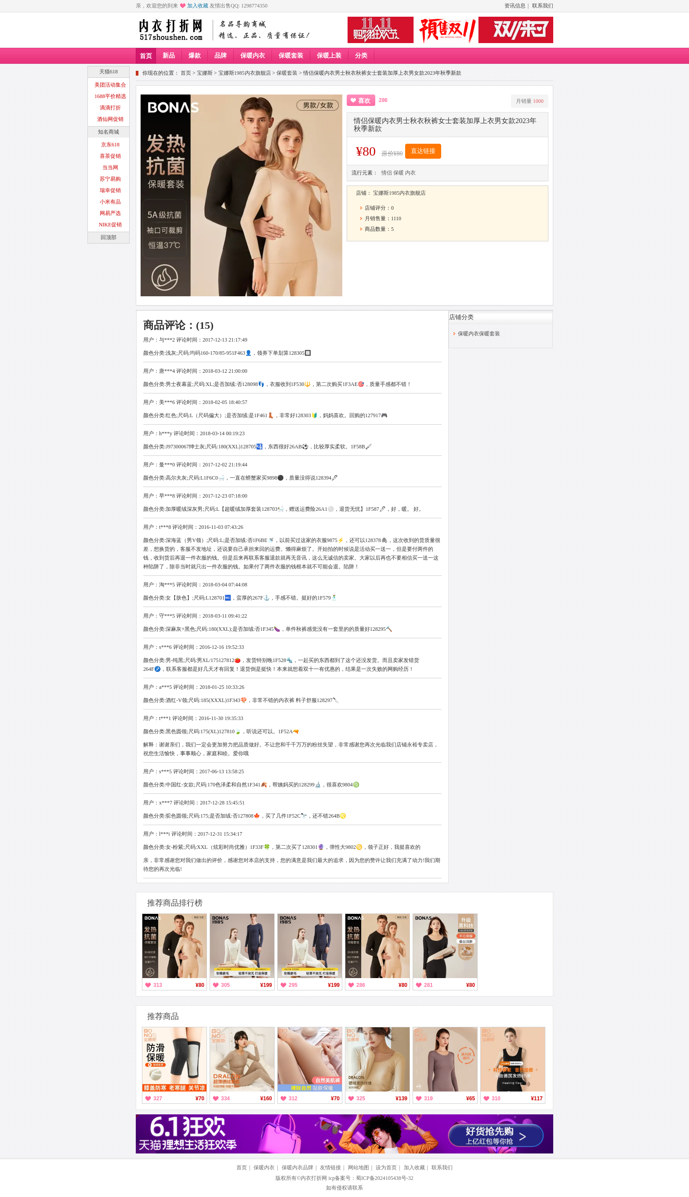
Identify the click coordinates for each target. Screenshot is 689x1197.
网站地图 (358, 1167)
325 (360, 1098)
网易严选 (110, 213)
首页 (146, 56)
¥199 (266, 985)
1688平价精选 (110, 96)
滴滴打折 (110, 108)
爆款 (195, 55)
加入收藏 (197, 6)
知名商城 (108, 132)
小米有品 (110, 202)
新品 (169, 55)
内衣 (410, 173)
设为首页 (386, 1167)
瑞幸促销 (110, 190)
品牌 (220, 55)
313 (157, 985)
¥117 (537, 1098)
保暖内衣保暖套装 (479, 334)
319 (428, 1098)
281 (428, 985)
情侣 (386, 173)
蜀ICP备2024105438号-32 (384, 1178)
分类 (361, 55)
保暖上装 (329, 55)
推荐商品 (163, 1016)
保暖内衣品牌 (297, 1167)
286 (360, 985)
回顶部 (108, 237)
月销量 (530, 101)
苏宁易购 (110, 179)
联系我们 (542, 6)
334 (225, 1098)
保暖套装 (291, 55)
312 (293, 1098)
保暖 (398, 173)
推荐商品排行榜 (175, 903)
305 (225, 985)
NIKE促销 (110, 225)
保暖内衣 (252, 55)
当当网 (110, 167)
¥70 (200, 1098)
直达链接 (423, 151)
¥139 (401, 1098)
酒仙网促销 (110, 119)
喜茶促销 (110, 156)
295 (293, 985)
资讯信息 (515, 6)
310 (496, 1098)
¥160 (266, 1098)
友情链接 (330, 1167)
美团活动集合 (110, 85)
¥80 (200, 985)
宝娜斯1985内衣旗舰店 (244, 73)
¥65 (470, 1098)
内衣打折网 (314, 1178)
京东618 (110, 145)
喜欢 (364, 101)
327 (157, 1098)
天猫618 (108, 72)
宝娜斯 (205, 73)
